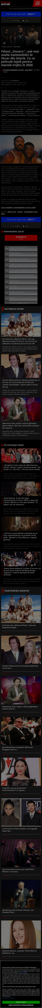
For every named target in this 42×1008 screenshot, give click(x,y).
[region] (21, 984)
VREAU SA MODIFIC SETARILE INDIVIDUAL (21, 1005)
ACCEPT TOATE (21, 1002)
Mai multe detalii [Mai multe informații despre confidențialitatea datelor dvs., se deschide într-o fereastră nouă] (23, 972)
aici (19, 979)
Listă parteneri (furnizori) (8, 997)
